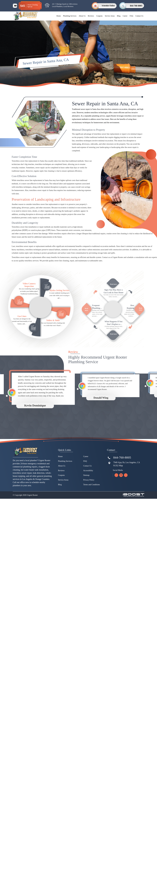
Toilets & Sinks (53, 328)
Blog (118, 16)
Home (58, 16)
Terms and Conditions (91, 517)
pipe (43, 239)
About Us (82, 16)
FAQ (131, 16)
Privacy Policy (88, 513)
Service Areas (110, 16)
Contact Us (139, 16)
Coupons (99, 16)
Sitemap (86, 508)
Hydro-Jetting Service (59, 298)
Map (121, 498)
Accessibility (88, 503)
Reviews (91, 16)
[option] (37, 446)
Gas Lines (21, 324)
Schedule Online (108, 6)
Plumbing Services (69, 16)
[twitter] (121, 508)
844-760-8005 (136, 5)
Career (125, 16)
